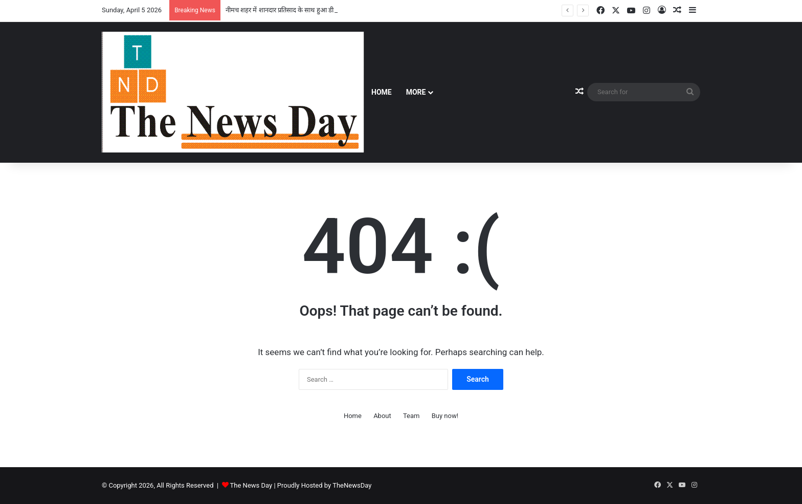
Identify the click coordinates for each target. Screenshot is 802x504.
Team (411, 416)
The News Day (251, 485)
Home (381, 92)
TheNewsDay (351, 485)
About (382, 416)
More (416, 92)
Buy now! (445, 416)
